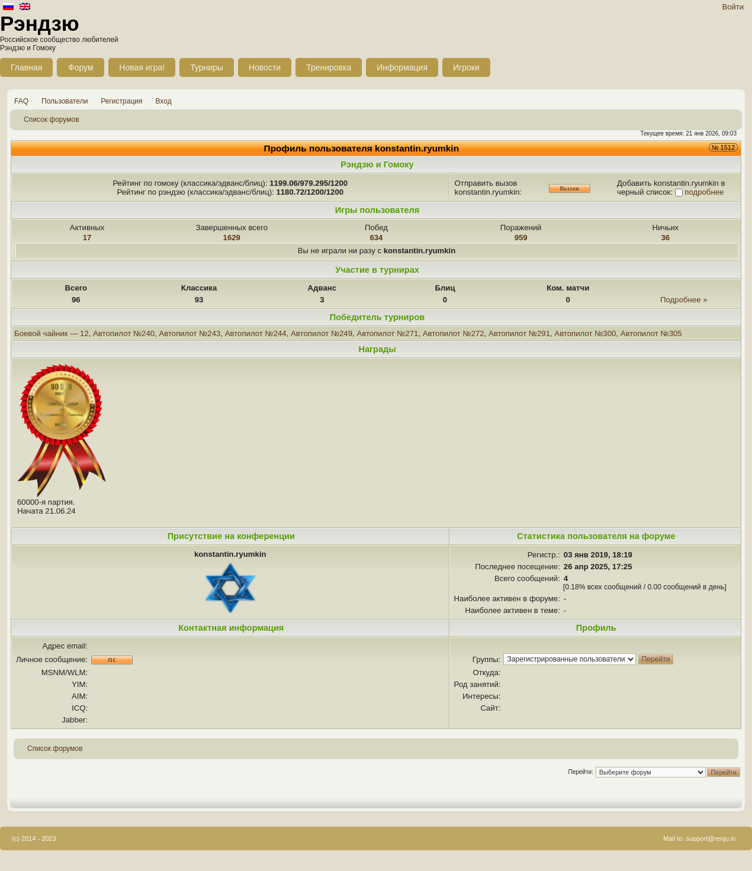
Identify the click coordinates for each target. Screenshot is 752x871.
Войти (733, 6)
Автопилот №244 (256, 333)
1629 (231, 237)
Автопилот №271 (387, 333)
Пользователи (64, 101)
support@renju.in (711, 838)
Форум (81, 67)
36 (665, 237)
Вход (164, 101)
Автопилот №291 (519, 333)
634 (376, 237)
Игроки (466, 67)
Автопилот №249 (321, 333)
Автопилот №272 (453, 333)
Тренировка (328, 67)
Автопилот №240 (124, 333)
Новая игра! (142, 67)
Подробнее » (683, 299)
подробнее (704, 192)
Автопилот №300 (585, 333)
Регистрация (121, 101)
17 (87, 237)
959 (521, 237)
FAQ (21, 101)
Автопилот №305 (651, 333)
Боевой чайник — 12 (51, 333)
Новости (265, 67)
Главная (26, 67)
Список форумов (51, 119)
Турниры (206, 67)
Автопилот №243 (189, 333)
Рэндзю (39, 23)
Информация (402, 67)
